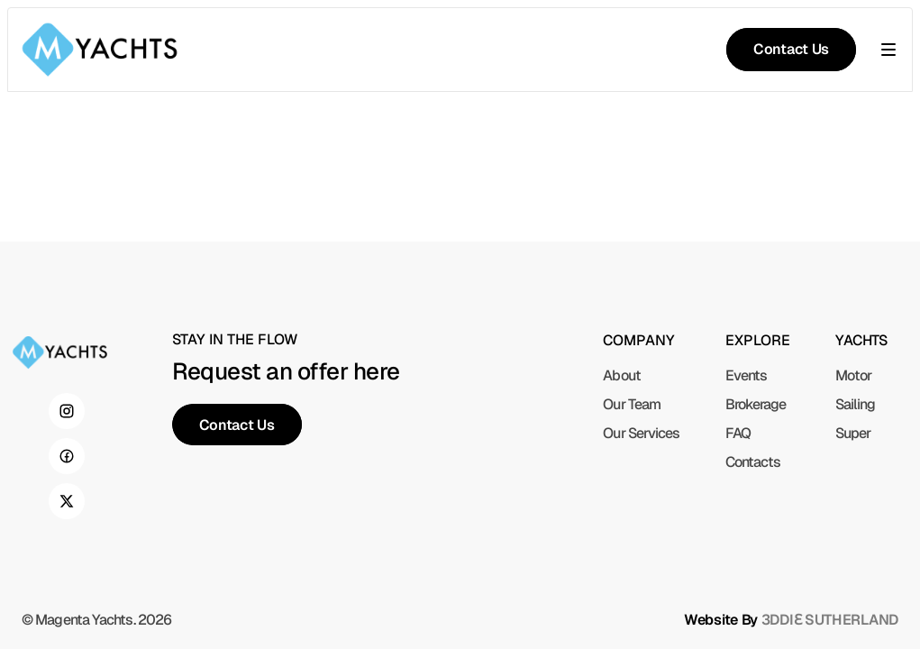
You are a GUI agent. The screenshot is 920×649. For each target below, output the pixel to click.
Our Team (631, 404)
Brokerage (756, 404)
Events (746, 375)
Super (853, 433)
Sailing (855, 404)
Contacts (753, 461)
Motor (853, 375)
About (622, 375)
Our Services (641, 433)
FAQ (738, 433)
